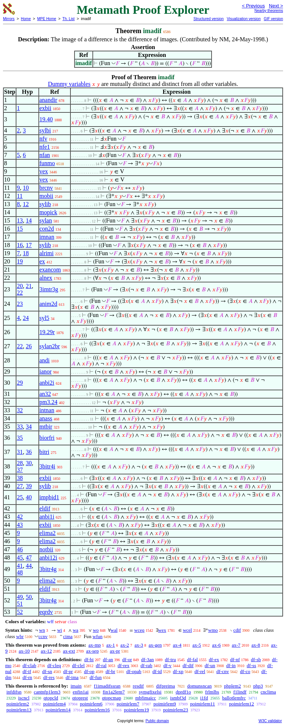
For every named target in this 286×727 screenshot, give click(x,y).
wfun (98, 636)
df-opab (133, 671)
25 (20, 497)
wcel (187, 630)
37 (20, 470)
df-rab (146, 665)
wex (162, 630)
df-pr (68, 671)
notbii (46, 549)
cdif (237, 630)
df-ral (101, 665)
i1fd (204, 698)
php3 (258, 686)
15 (20, 228)
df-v (167, 665)
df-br (110, 671)
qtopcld (51, 698)
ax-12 (46, 651)
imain (76, 686)
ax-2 (124, 645)
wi (59, 630)
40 (29, 497)
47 (29, 557)
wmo (213, 630)
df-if (26, 671)
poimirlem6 (91, 704)
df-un (210, 665)
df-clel (78, 665)
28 (20, 463)
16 (20, 245)
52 (20, 612)
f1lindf (239, 692)
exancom (50, 269)
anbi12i (48, 557)
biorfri (47, 438)
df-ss (251, 665)
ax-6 (216, 645)
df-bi (88, 659)
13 (20, 220)
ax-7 (236, 645)
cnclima (268, 692)
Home (26, 19)
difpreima (165, 686)
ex (42, 261)
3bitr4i (47, 466)
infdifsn (13, 692)
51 (20, 604)
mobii (46, 196)
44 (29, 566)
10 (26, 188)
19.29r (47, 332)
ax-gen (155, 645)
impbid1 (49, 497)
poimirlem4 (54, 704)
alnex (46, 278)
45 (20, 557)
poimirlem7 (128, 704)
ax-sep (92, 651)
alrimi (46, 253)
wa (75, 630)
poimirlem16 (97, 709)
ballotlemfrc (234, 698)
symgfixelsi (150, 692)
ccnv (43, 636)
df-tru (170, 659)
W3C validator (270, 721)
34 (29, 426)
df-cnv (222, 671)
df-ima (72, 677)
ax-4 (177, 645)
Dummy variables (69, 84)
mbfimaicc (145, 698)
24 (26, 318)
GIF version (273, 19)
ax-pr (115, 651)
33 (20, 426)
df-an (108, 659)
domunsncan (199, 686)
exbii (45, 108)
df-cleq (54, 665)
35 (20, 438)
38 (20, 478)
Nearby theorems (268, 11)
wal (114, 630)
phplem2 (232, 686)
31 (20, 452)
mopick (48, 212)
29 (20, 382)
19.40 (46, 119)
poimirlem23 (175, 709)
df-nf (235, 659)
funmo (47, 163)
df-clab (29, 665)
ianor (45, 371)
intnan (46, 410)
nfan (44, 155)
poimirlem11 (202, 704)
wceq (139, 630)
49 (20, 597)
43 (20, 525)
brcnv (46, 188)
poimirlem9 (164, 704)
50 (29, 597)
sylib (45, 204)
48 (20, 572)
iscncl (23, 698)
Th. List (69, 19)
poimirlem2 (17, 704)
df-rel (199, 671)
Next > (276, 6)
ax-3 (138, 645)
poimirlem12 (241, 704)
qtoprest (80, 698)
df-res (48, 677)
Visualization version (244, 19)
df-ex (214, 659)
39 (29, 486)
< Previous (253, 6)
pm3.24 (48, 402)
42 (20, 516)
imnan (46, 237)
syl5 (44, 318)
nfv (43, 138)
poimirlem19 (136, 709)
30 (29, 463)
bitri (44, 452)
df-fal (192, 659)
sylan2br (49, 346)
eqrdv (46, 612)
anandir (48, 100)
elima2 (47, 533)
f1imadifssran (107, 686)
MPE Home (46, 19)
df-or (127, 659)
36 (29, 452)
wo (96, 630)
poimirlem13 (18, 709)
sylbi (45, 130)
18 (26, 253)
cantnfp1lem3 (47, 692)
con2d (46, 228)
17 (29, 245)
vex (43, 171)
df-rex (124, 665)
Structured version (208, 19)
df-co (245, 671)
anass (46, 418)
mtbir (46, 426)
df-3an (147, 659)
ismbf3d (178, 698)
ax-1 (111, 645)
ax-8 (255, 645)
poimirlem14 (57, 709)
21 (29, 286)
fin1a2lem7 (114, 692)
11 (19, 196)
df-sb (256, 659)
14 (29, 220)
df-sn (47, 671)
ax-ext (69, 651)
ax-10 (24, 651)
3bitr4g (48, 569)
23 (20, 304)
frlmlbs (212, 692)
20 (20, 286)
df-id (157, 671)
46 (20, 549)
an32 (45, 394)
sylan (45, 220)
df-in (231, 665)
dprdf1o (183, 692)
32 (20, 410)
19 (20, 261)
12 (26, 204)
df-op (89, 671)
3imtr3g (48, 289)
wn (42, 630)
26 (29, 346)
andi (44, 360)
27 (20, 486)
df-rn (27, 677)
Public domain (157, 721)
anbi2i (46, 382)
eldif (44, 508)
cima (68, 636)
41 (20, 566)
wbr (19, 636)
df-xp (178, 671)
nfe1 (44, 147)
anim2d (48, 304)
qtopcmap (111, 698)
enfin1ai (81, 692)
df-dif (188, 665)
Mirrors (9, 19)
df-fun (96, 677)
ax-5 (197, 645)
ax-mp (95, 645)
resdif (138, 686)
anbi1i (46, 516)
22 (20, 292)
